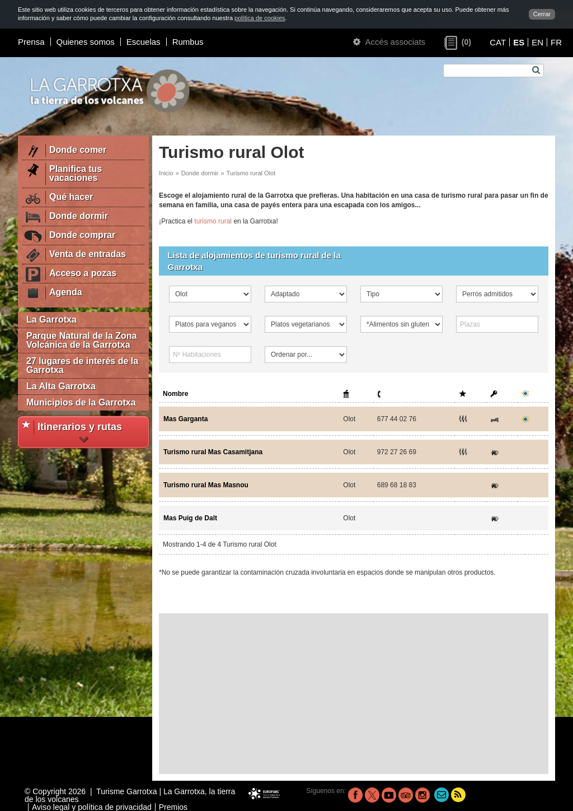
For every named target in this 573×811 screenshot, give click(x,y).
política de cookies (259, 18)
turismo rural (213, 221)
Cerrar (542, 14)
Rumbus (188, 41)
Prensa (31, 41)
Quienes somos (86, 41)
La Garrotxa (51, 319)
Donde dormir (200, 173)
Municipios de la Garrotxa (81, 402)
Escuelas (143, 41)
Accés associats (389, 41)
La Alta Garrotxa (61, 386)
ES (518, 42)
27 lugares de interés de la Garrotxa (82, 365)
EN (537, 42)
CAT (498, 42)
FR (556, 42)
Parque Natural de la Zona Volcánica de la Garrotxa (81, 340)
